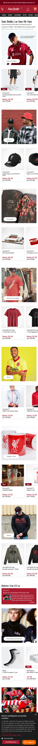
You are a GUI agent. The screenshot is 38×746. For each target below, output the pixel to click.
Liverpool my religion (13, 298)
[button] (19, 735)
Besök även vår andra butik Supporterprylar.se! (19, 2)
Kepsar (30, 15)
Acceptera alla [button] (10, 742)
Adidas (4, 15)
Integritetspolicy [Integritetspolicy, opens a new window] (6, 733)
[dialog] (19, 729)
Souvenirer (17, 15)
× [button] (35, 714)
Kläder (10, 15)
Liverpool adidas (12, 61)
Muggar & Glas (11, 456)
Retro (24, 15)
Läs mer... (32, 602)
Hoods (9, 535)
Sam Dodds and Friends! (14, 639)
